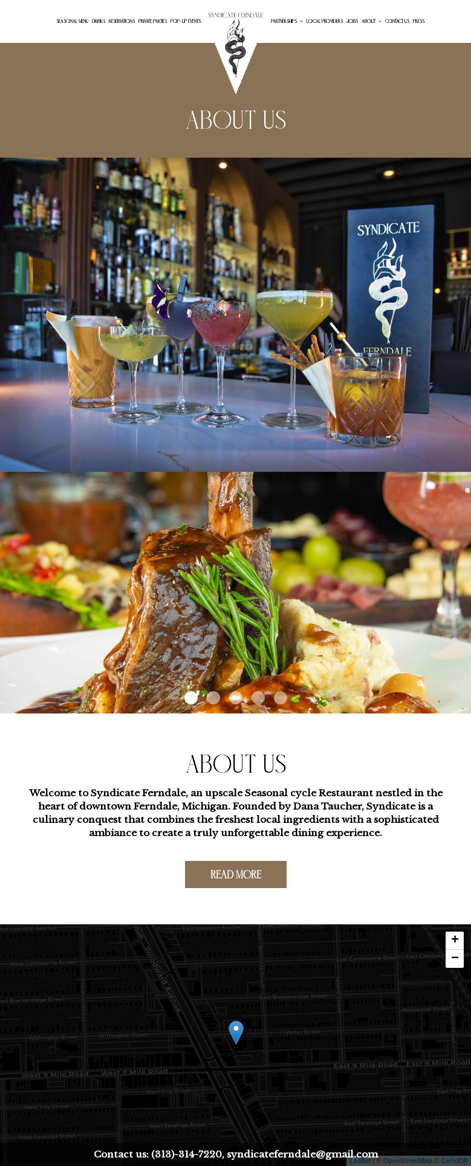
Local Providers (325, 21)
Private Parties (152, 21)
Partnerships (287, 21)
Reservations (122, 21)
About (372, 21)
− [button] (455, 959)
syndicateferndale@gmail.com (301, 1154)
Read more (223, 877)
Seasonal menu (72, 21)
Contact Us (397, 21)
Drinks (98, 21)
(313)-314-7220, (187, 1154)
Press (418, 21)
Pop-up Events (186, 21)
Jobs (352, 21)
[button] (191, 697)
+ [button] (455, 941)
